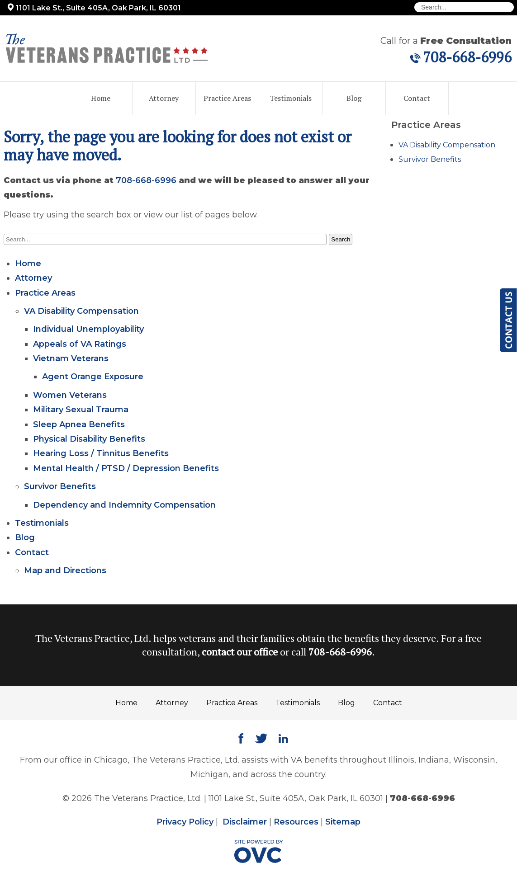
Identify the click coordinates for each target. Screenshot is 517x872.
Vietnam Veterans (71, 358)
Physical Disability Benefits (89, 439)
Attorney (164, 98)
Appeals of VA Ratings (79, 344)
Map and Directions (65, 570)
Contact (416, 98)
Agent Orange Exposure (92, 377)
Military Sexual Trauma (80, 410)
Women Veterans (70, 395)
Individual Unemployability (88, 329)
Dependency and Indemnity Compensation (124, 505)
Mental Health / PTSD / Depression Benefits (126, 468)
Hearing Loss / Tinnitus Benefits (101, 453)
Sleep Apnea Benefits (79, 424)
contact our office (240, 651)
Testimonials (291, 98)
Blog (353, 98)
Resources (296, 822)
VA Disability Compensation (81, 311)
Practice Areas (227, 98)
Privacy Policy (185, 822)
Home (100, 98)
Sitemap (342, 822)
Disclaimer (245, 822)
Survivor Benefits (60, 486)
